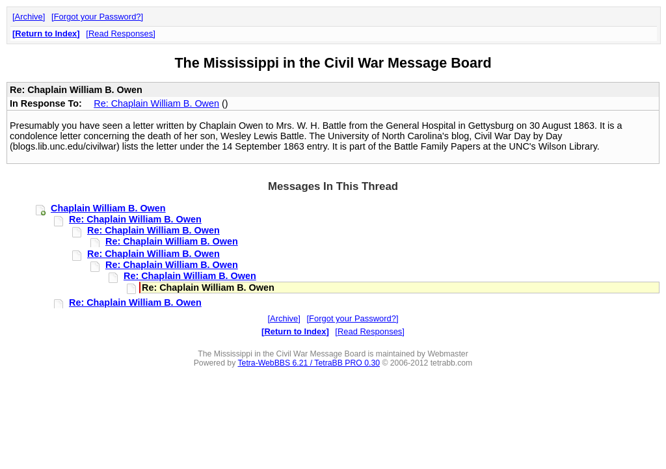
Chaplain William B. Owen (108, 208)
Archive (29, 16)
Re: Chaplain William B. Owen (156, 103)
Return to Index (46, 33)
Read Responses (120, 33)
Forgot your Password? (97, 16)
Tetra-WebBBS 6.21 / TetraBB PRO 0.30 (308, 363)
